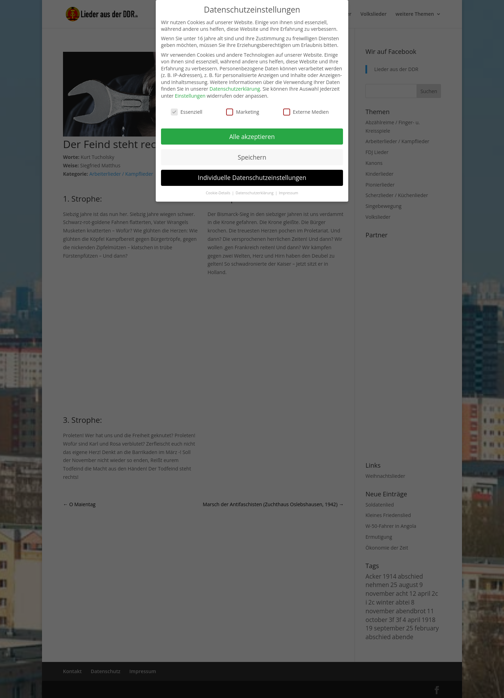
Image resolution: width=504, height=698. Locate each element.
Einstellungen (190, 95)
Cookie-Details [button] (218, 192)
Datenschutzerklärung (235, 88)
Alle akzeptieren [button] (252, 136)
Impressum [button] (288, 192)
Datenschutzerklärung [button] (255, 192)
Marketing (242, 112)
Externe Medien (306, 112)
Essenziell (187, 112)
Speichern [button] (252, 157)
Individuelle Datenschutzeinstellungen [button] (252, 177)
